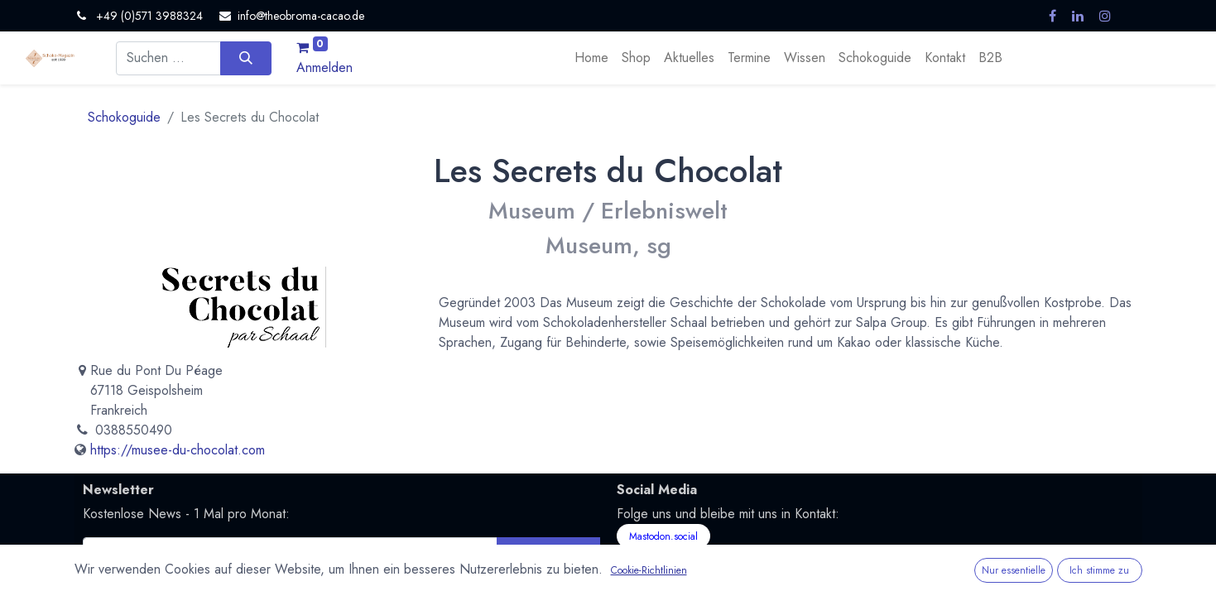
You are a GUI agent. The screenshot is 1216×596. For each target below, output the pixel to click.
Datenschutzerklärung (286, 580)
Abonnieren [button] (548, 553)
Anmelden (324, 67)
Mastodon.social (663, 536)
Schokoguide (124, 117)
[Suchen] (245, 57)
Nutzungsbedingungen (406, 580)
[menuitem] (591, 57)
